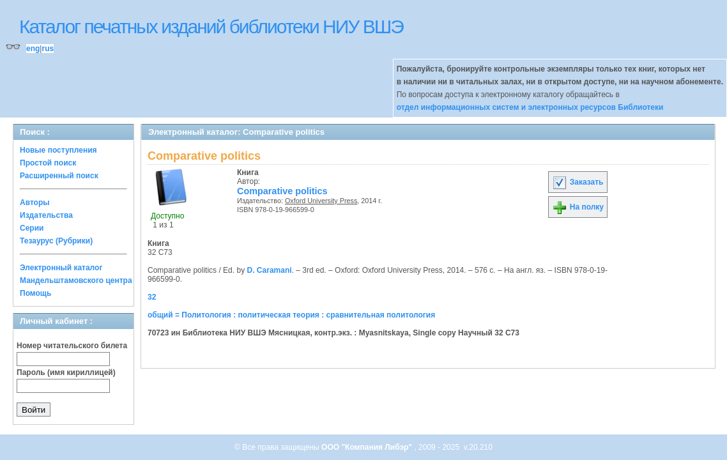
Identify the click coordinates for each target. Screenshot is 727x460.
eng (33, 48)
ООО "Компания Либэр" (367, 447)
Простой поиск (48, 162)
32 (152, 297)
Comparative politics (282, 191)
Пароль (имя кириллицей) (66, 372)
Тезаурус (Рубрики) (56, 240)
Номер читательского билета (72, 345)
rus (48, 48)
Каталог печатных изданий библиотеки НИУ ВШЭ (211, 26)
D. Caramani (269, 270)
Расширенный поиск (59, 175)
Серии (31, 228)
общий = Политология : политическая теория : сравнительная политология (291, 314)
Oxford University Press (321, 200)
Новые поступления (58, 150)
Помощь (35, 293)
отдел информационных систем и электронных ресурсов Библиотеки (530, 107)
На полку (578, 207)
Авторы (35, 202)
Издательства (46, 215)
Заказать (577, 182)
